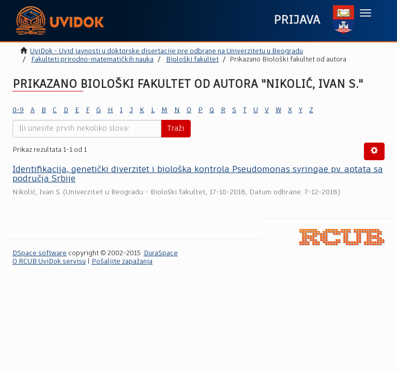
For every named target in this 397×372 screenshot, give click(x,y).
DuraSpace (161, 253)
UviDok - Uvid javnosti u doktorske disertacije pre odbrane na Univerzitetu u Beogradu (166, 51)
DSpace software (39, 253)
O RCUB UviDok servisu (49, 261)
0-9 (18, 110)
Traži (175, 128)
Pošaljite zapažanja (121, 261)
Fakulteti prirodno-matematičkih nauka (92, 59)
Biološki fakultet (192, 59)
